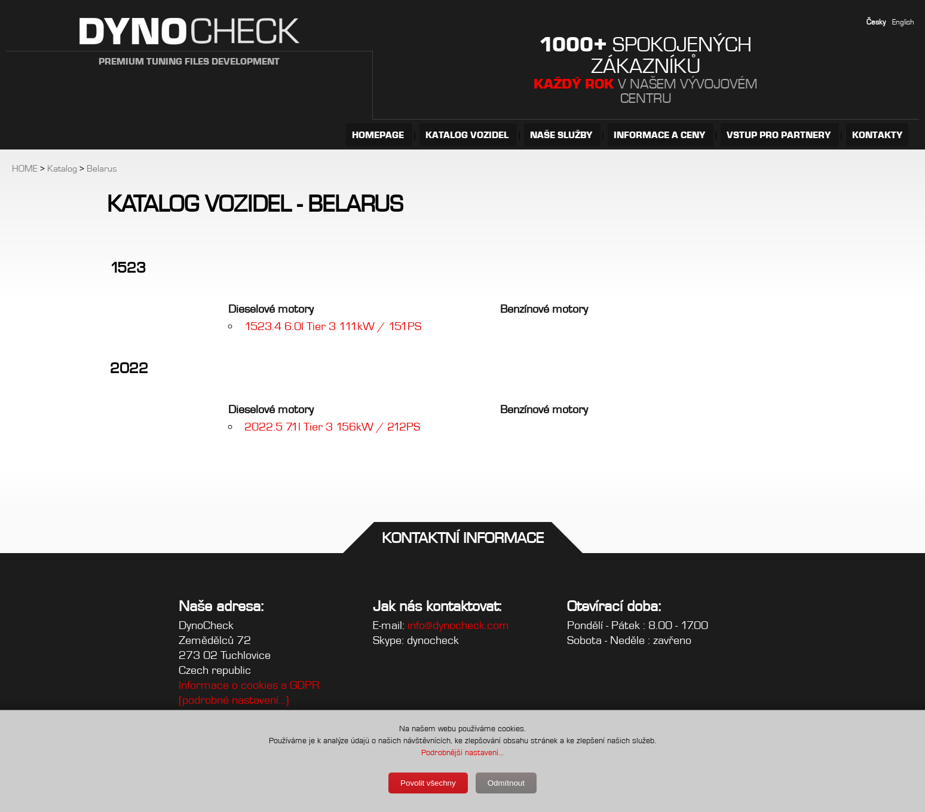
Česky (876, 21)
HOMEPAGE (379, 135)
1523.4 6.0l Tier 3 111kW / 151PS (332, 326)
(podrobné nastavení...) (234, 700)
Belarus (102, 168)
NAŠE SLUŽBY (562, 135)
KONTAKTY (877, 135)
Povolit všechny (428, 783)
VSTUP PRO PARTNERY (780, 135)
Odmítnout (506, 783)
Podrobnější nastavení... (462, 752)
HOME (25, 168)
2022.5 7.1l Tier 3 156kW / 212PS (332, 427)
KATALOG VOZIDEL (468, 135)
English (903, 21)
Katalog (62, 168)
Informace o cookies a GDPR (249, 685)
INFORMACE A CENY (660, 135)
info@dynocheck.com (458, 625)
